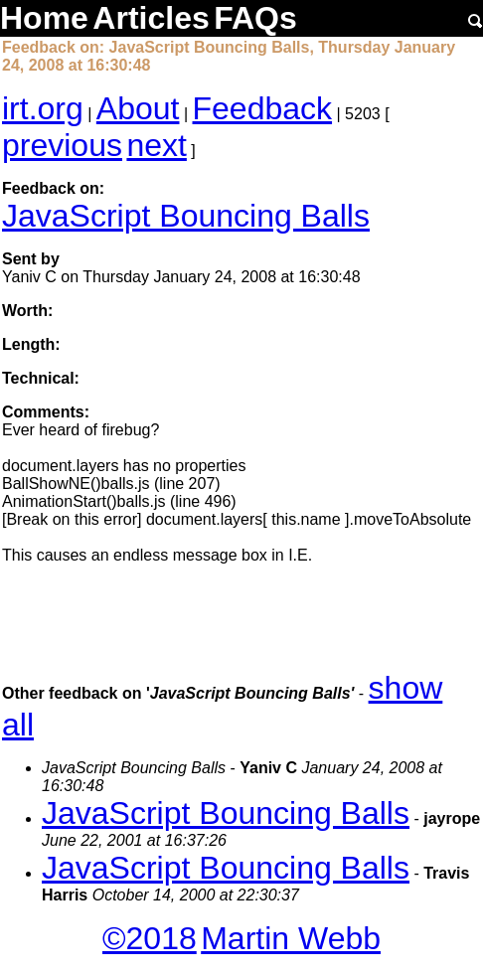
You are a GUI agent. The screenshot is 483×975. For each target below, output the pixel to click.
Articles (150, 18)
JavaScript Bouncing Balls (186, 216)
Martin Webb (291, 938)
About (138, 108)
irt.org (42, 108)
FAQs (255, 18)
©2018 (149, 938)
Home (44, 18)
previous (62, 145)
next (156, 145)
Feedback (263, 108)
